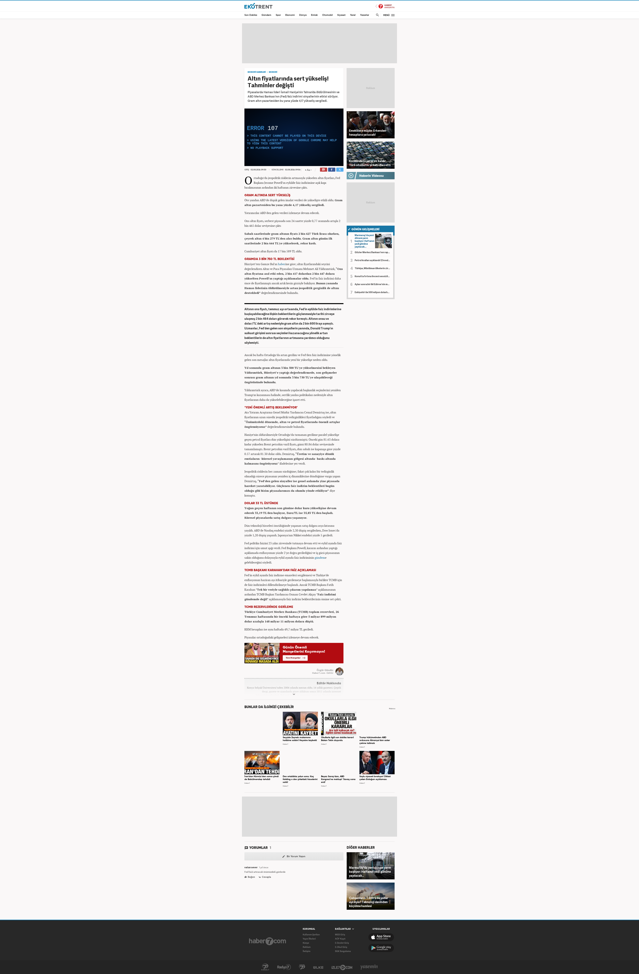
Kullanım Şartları (311, 934)
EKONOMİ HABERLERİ (257, 72)
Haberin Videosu (371, 176)
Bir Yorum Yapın (293, 856)
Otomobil (327, 15)
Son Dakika (250, 15)
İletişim (306, 951)
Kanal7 (265, 967)
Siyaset (341, 15)
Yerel (353, 15)
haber (281, 264)
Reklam (307, 946)
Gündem (266, 15)
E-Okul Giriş (341, 946)
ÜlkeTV (318, 967)
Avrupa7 (302, 967)
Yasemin (369, 967)
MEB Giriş (340, 934)
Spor (278, 15)
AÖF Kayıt (340, 938)
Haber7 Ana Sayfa (385, 6)
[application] (293, 137)
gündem (320, 557)
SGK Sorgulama (343, 951)
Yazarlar (364, 15)
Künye (306, 942)
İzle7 (341, 967)
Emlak (314, 15)
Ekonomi (290, 15)
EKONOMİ (273, 72)
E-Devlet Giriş (342, 942)
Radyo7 (284, 967)
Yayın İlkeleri (309, 938)
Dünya (303, 15)
